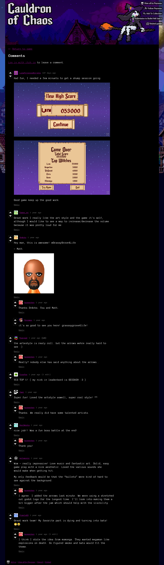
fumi (22, 392)
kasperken (29, 302)
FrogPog (23, 374)
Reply (17, 205)
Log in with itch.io (22, 62)
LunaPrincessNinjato (30, 73)
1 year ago (35, 212)
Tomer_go (24, 212)
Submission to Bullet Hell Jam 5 (147, 18)
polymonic (25, 458)
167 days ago (49, 73)
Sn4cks (23, 237)
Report (40, 562)
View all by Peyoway (26, 562)
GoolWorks (25, 425)
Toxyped (23, 338)
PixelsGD (24, 515)
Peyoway (28, 320)
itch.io (13, 562)
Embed (48, 562)
